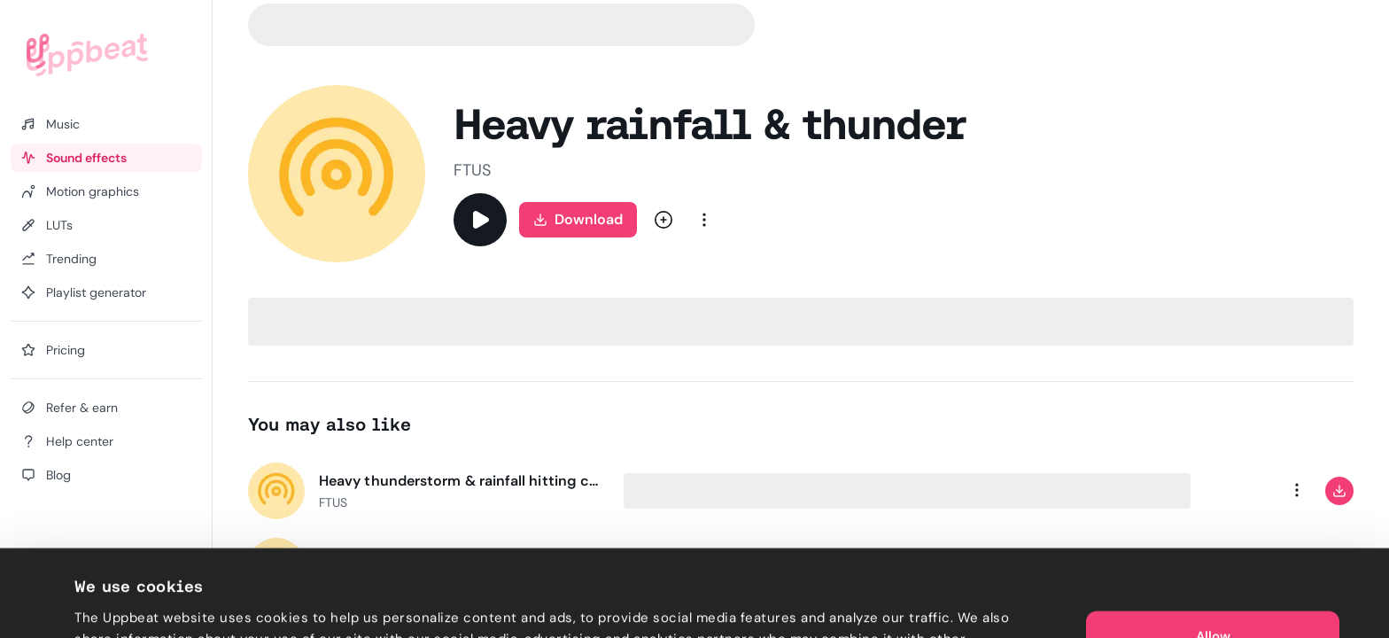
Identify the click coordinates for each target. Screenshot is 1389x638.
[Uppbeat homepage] (87, 55)
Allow (1213, 549)
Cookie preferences (138, 603)
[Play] (480, 219)
